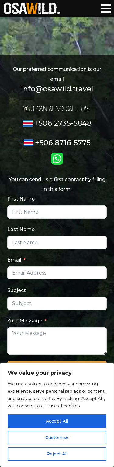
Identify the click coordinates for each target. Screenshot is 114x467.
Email (14, 260)
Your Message (24, 321)
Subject (16, 290)
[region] (57, 415)
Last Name (21, 229)
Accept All (57, 421)
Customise (57, 437)
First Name (21, 199)
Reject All (57, 454)
